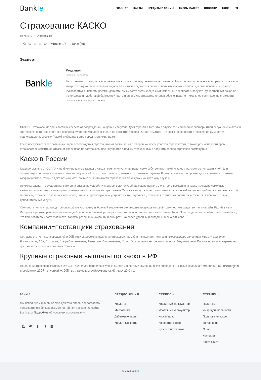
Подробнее (41, 312)
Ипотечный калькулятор (174, 310)
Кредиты (120, 304)
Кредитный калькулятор (174, 304)
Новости (208, 8)
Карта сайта (210, 342)
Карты (134, 8)
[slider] (35, 43)
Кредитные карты (126, 323)
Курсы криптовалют (171, 329)
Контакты (209, 336)
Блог (224, 8)
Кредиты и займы (158, 8)
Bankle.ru (26, 36)
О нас (206, 329)
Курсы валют (186, 8)
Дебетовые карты (126, 316)
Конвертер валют (170, 323)
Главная (118, 8)
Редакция (73, 70)
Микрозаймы (123, 310)
